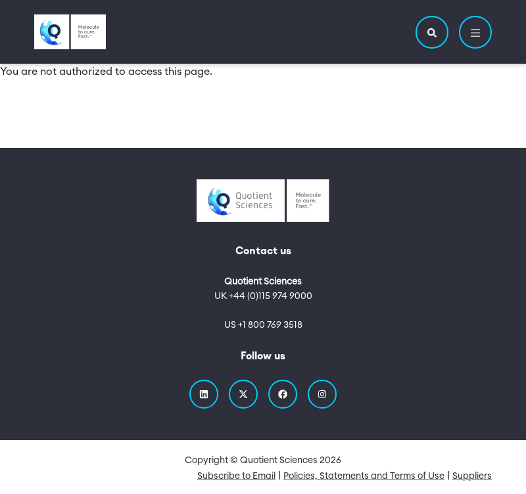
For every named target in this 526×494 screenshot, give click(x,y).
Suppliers (472, 476)
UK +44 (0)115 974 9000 (263, 296)
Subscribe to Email (236, 476)
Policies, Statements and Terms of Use (363, 476)
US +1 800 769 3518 (263, 325)
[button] (432, 32)
